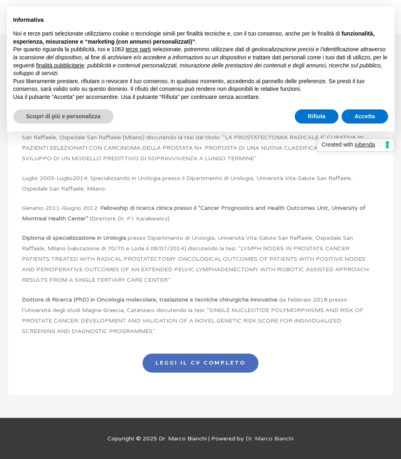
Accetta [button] (365, 116)
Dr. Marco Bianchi (270, 438)
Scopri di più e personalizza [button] (63, 116)
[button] (200, 363)
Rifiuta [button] (316, 116)
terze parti (138, 49)
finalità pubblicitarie (60, 65)
